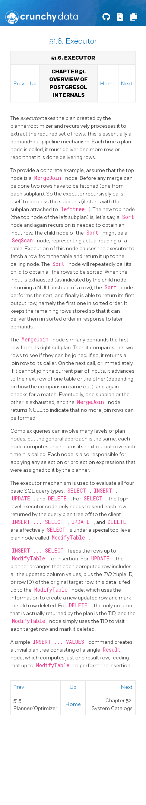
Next (127, 83)
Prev (18, 83)
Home (107, 83)
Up (33, 83)
